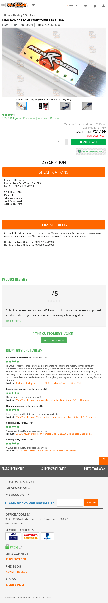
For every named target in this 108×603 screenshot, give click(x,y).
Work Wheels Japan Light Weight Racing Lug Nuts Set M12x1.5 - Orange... (52, 400)
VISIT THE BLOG (18, 571)
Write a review (54, 340)
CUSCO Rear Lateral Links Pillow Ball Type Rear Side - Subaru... (47, 450)
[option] (54, 62)
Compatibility (54, 224)
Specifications (53, 172)
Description (53, 162)
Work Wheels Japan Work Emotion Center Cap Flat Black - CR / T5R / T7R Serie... (56, 416)
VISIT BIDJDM (16, 584)
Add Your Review (48, 118)
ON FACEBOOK (17, 559)
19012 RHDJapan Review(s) (18, 118)
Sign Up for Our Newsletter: (30, 503)
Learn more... (14, 321)
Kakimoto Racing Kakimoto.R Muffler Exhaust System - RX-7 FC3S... (49, 383)
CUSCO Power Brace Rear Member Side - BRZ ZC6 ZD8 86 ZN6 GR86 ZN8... (54, 433)
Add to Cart (88, 141)
